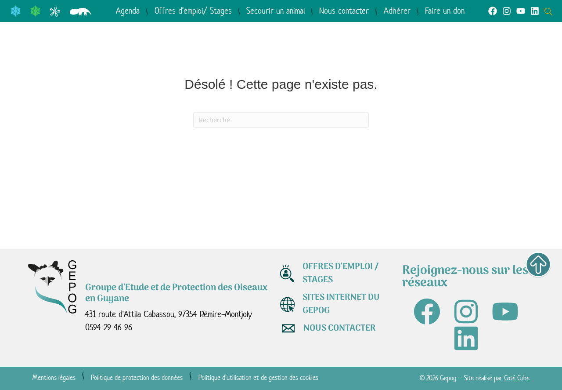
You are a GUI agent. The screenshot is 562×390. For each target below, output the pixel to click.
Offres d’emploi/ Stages (193, 10)
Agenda (128, 10)
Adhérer (397, 10)
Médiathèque (438, 50)
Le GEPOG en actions (220, 50)
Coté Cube (517, 378)
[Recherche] (281, 120)
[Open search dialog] (550, 10)
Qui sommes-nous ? (92, 50)
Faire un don (445, 10)
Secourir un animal (275, 10)
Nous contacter (344, 10)
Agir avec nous (337, 50)
